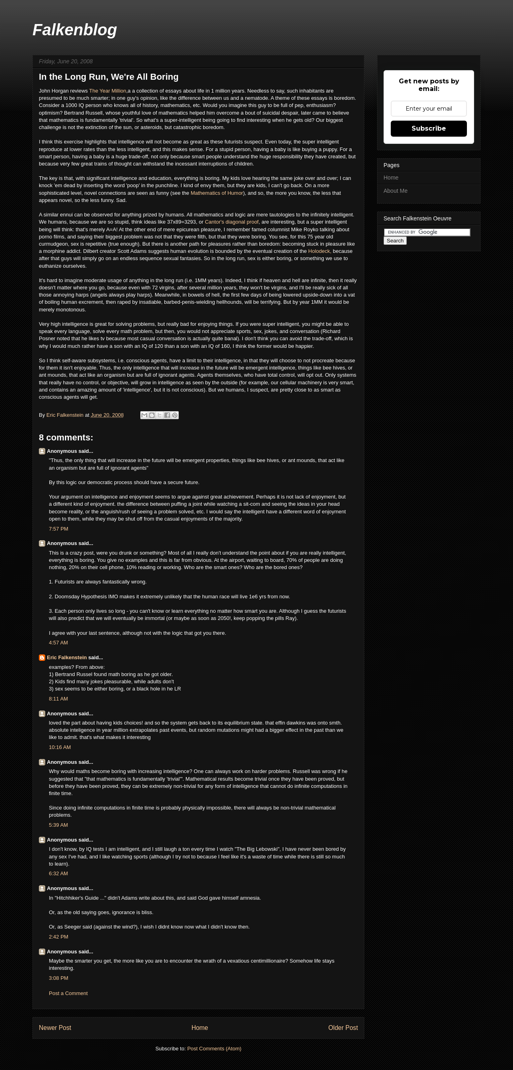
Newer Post (55, 1027)
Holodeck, (320, 251)
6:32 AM (58, 873)
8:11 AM (58, 699)
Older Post (343, 1027)
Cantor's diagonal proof (232, 222)
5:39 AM (58, 825)
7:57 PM (58, 529)
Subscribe (429, 128)
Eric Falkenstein (67, 657)
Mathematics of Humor (217, 193)
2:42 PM (58, 937)
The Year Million (108, 91)
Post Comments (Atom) (214, 1049)
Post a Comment (68, 993)
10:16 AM (60, 747)
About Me (396, 191)
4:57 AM (58, 643)
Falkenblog (74, 29)
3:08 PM (58, 978)
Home (200, 1027)
